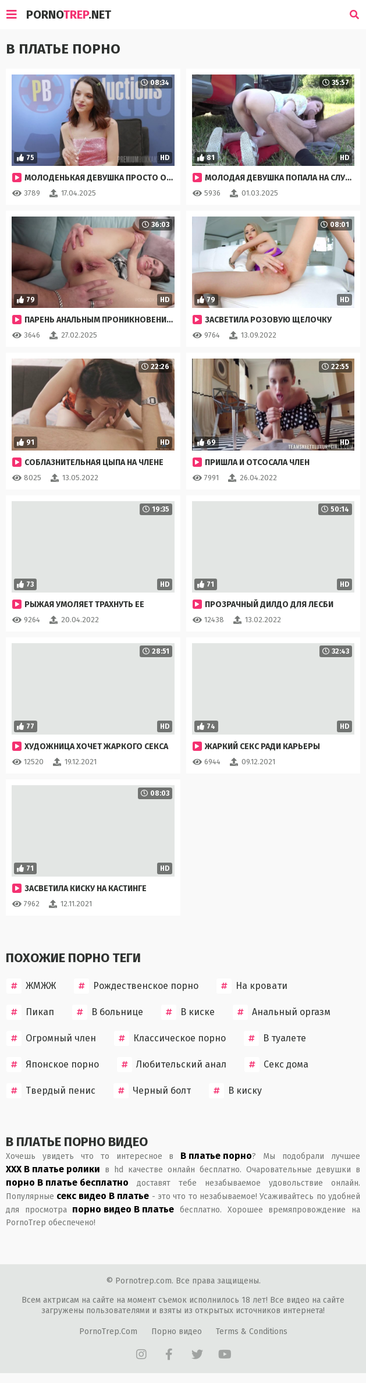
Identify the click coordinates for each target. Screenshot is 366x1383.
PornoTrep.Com (108, 1331)
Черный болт (152, 1090)
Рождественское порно (136, 986)
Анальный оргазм (282, 1012)
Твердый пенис (50, 1090)
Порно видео (176, 1331)
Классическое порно (170, 1038)
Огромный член (51, 1038)
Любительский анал (171, 1064)
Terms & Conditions (251, 1331)
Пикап (30, 1012)
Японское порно (52, 1064)
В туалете (275, 1038)
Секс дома (276, 1064)
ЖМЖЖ (31, 986)
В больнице (107, 1012)
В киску (235, 1090)
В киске (188, 1012)
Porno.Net (68, 15)
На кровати (251, 986)
